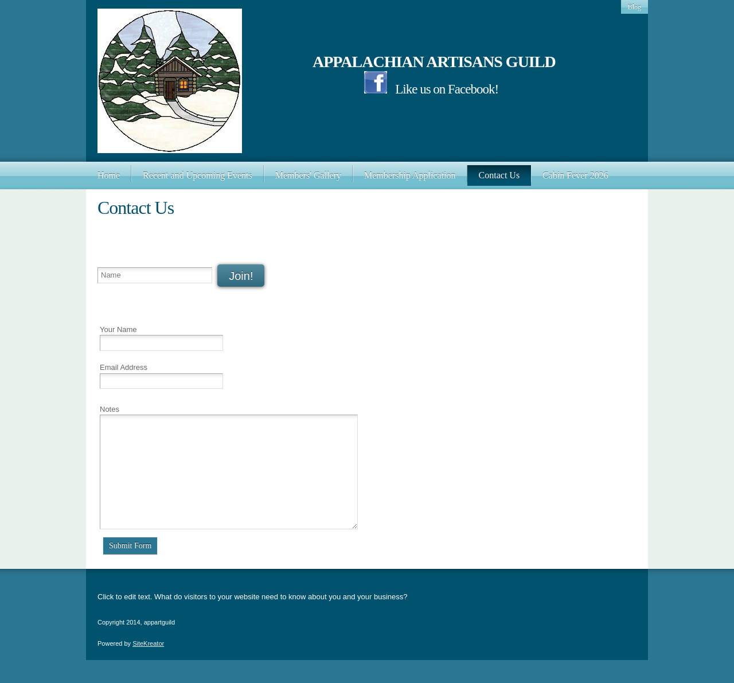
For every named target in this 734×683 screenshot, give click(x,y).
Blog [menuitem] (634, 7)
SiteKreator (148, 643)
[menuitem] (108, 175)
